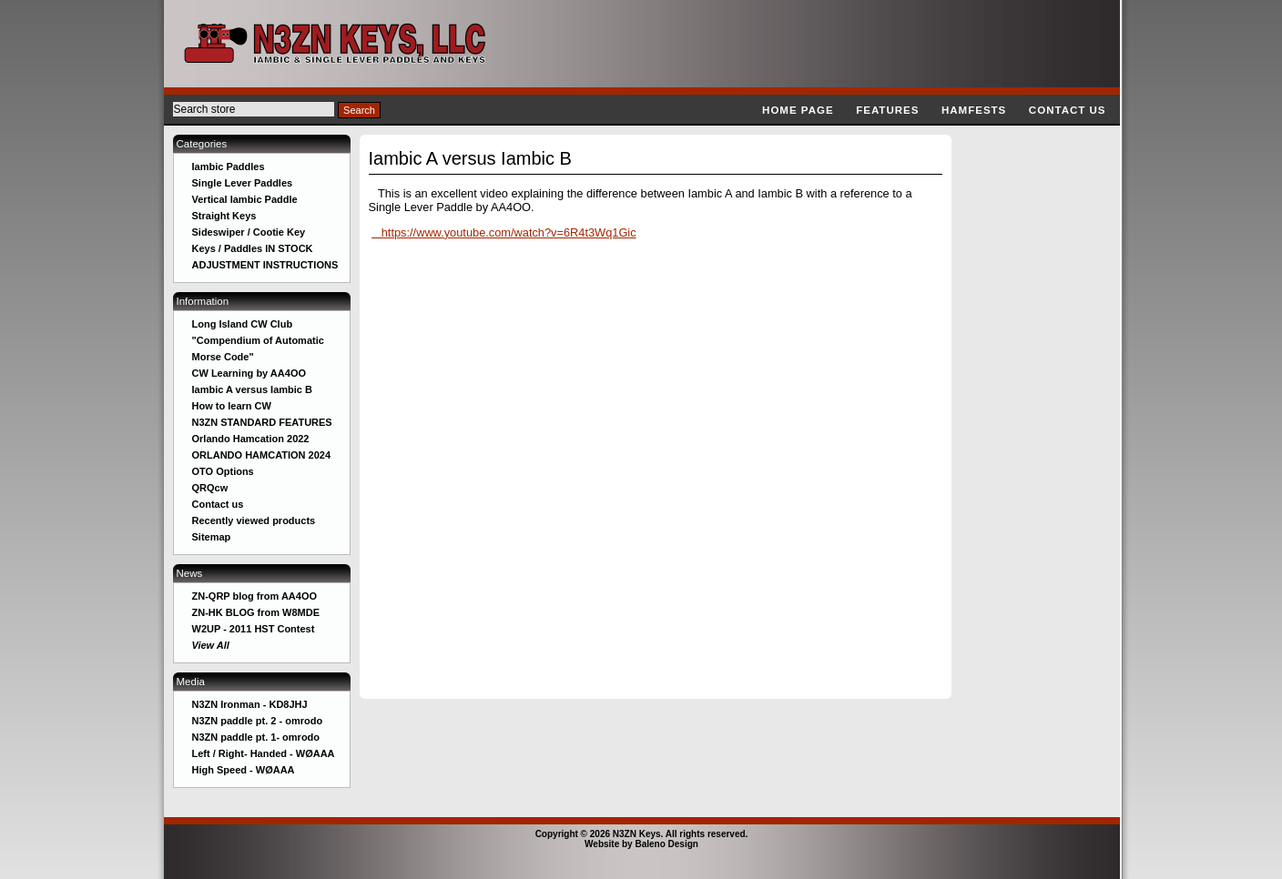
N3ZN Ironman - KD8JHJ (250, 704)
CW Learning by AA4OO (249, 373)
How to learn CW (231, 405)
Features (887, 110)
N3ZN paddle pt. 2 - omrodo (257, 720)
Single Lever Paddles (242, 182)
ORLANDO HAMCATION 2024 (261, 455)
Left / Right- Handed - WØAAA (263, 753)
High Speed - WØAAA (243, 769)
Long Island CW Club (242, 323)
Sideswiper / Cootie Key (249, 232)
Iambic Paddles (228, 166)
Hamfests (973, 110)
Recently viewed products (254, 520)
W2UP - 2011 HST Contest (253, 628)
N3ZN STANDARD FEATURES (262, 422)
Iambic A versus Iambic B (252, 389)
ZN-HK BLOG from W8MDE (256, 612)
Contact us (1067, 110)
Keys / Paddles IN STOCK (252, 248)
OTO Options (223, 471)
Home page (798, 110)
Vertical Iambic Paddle (245, 199)
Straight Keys (224, 215)
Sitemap (211, 536)
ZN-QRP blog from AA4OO (255, 596)
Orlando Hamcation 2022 (251, 438)
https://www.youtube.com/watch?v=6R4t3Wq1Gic (503, 232)
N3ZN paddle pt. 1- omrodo (256, 737)
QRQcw (210, 487)
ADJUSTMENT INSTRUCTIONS (265, 264)
